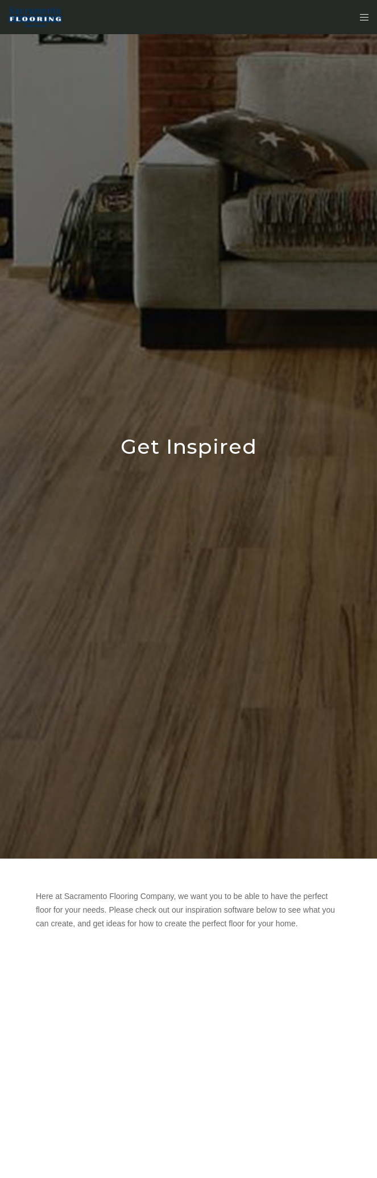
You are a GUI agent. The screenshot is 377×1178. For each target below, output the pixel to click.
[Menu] (360, 17)
